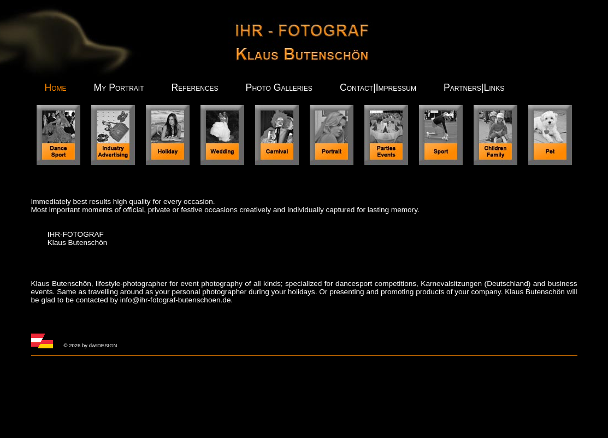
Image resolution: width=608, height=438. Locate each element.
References (194, 87)
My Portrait (119, 87)
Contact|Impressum (378, 87)
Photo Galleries (279, 87)
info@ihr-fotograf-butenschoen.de (175, 300)
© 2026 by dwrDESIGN (90, 345)
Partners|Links (474, 87)
